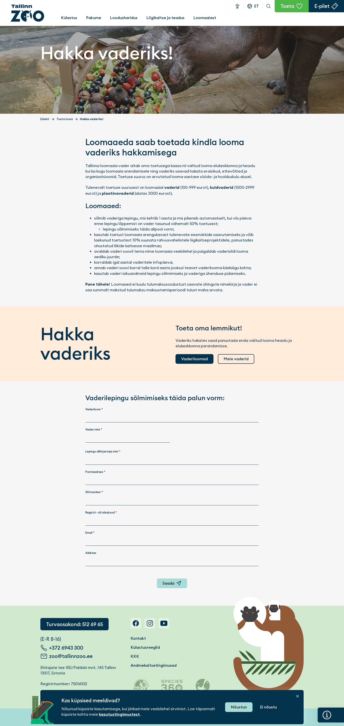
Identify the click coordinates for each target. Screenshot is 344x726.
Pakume (93, 17)
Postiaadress (95, 472)
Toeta (287, 6)
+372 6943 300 (66, 648)
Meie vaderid (236, 358)
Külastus (69, 17)
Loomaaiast (204, 17)
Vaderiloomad (194, 358)
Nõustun (239, 707)
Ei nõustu (268, 707)
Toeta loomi (64, 119)
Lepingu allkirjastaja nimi (102, 451)
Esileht (44, 119)
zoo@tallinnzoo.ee (71, 656)
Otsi (268, 6)
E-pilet (322, 6)
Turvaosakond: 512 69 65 (74, 624)
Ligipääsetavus (237, 6)
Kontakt (138, 638)
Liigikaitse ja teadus (165, 17)
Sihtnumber (94, 492)
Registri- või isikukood (101, 512)
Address (90, 553)
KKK (135, 656)
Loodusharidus (124, 17)
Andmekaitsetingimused (154, 665)
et (256, 6)
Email (90, 533)
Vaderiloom (94, 409)
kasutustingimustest (119, 714)
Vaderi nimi (93, 429)
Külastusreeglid (145, 647)
